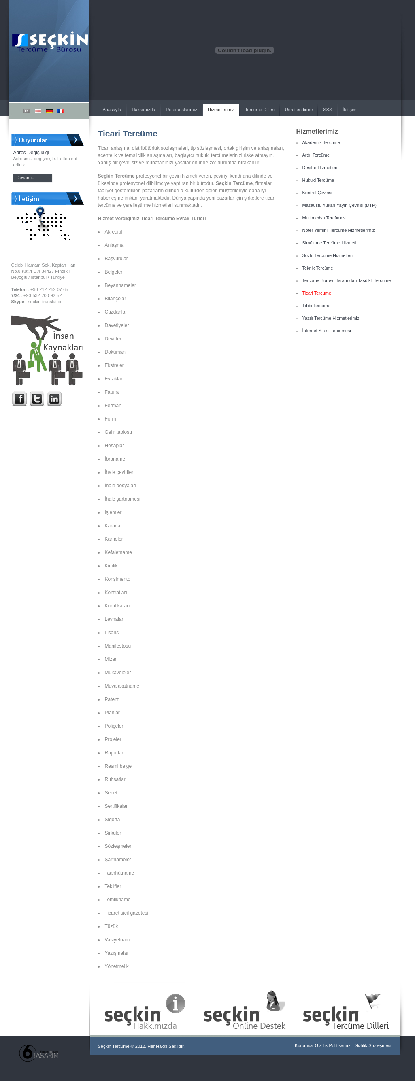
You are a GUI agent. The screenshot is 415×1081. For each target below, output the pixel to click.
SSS (327, 109)
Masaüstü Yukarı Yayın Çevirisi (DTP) (339, 205)
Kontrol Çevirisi (317, 192)
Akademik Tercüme (321, 142)
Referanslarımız (181, 109)
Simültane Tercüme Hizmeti (329, 242)
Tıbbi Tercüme (316, 305)
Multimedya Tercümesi (324, 217)
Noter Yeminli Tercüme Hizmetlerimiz (338, 230)
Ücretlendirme (299, 109)
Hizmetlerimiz (221, 109)
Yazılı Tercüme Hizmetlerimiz (331, 318)
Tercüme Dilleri (260, 109)
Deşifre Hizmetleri (320, 167)
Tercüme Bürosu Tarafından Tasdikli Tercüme (346, 280)
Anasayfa (112, 109)
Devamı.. (25, 177)
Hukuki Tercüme (318, 180)
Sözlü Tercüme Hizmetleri (327, 255)
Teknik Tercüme (317, 267)
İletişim (349, 109)
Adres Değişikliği (31, 152)
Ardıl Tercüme (316, 155)
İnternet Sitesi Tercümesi (326, 330)
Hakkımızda (143, 109)
